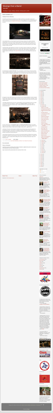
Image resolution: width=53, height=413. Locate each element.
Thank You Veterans (44, 123)
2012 (41, 159)
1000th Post (41, 176)
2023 (41, 95)
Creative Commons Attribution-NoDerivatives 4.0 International (32, 404)
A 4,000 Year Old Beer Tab (46, 182)
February (42, 151)
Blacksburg (16, 140)
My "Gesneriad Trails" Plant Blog (44, 87)
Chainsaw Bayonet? (44, 126)
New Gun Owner (43, 115)
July (42, 144)
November (43, 106)
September (43, 141)
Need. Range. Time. (44, 128)
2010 (41, 162)
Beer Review (13, 140)
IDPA (40, 266)
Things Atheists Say (44, 129)
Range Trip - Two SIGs (44, 107)
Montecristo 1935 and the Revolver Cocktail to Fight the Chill (47, 200)
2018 (41, 102)
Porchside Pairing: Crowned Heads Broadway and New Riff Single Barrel (47, 249)
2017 (41, 103)
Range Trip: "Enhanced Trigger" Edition (44, 138)
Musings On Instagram (42, 86)
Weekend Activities (44, 133)
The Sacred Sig (43, 120)
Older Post (35, 175)
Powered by (45, 53)
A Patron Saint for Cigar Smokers (46, 215)
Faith (40, 264)
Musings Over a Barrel (12, 6)
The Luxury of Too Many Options (46, 208)
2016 (41, 154)
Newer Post (5, 175)
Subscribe (45, 50)
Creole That (17, 50)
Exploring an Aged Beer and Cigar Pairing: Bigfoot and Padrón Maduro (47, 224)
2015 (41, 155)
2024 (41, 94)
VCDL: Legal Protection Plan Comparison (45, 125)
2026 (41, 91)
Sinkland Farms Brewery (28, 140)
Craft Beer (20, 140)
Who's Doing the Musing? (43, 82)
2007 (41, 166)
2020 (41, 99)
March (42, 149)
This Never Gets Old (44, 112)
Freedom (40, 265)
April (42, 148)
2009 (41, 163)
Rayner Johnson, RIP (44, 132)
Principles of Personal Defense (44, 304)
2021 (41, 98)
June (42, 145)
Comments (42, 172)
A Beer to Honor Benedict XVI (45, 136)
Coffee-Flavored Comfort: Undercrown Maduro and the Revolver (47, 191)
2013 (41, 158)
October (42, 140)
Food (23, 140)
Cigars (40, 261)
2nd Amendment (42, 259)
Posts (41, 170)
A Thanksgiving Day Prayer (45, 113)
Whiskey (40, 269)
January (42, 152)
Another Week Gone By (45, 119)
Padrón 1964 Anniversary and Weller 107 (46, 240)
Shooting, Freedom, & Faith (43, 85)
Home (20, 175)
